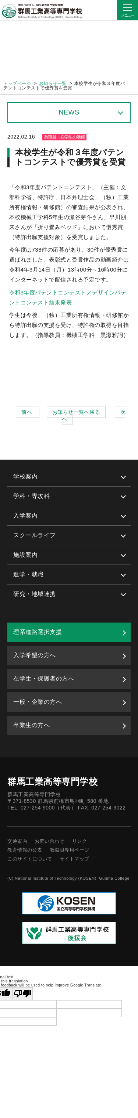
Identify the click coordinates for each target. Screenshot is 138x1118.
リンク (79, 841)
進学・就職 (28, 574)
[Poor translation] (22, 993)
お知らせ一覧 (53, 83)
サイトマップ (74, 859)
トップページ (17, 83)
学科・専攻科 (31, 496)
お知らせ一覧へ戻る (76, 412)
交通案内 (17, 841)
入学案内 (25, 515)
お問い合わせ (49, 841)
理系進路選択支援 (37, 632)
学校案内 (25, 476)
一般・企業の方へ (37, 702)
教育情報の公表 (24, 850)
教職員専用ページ (69, 850)
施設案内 (25, 555)
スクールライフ (34, 535)
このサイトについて (29, 859)
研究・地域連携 (34, 594)
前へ (27, 412)
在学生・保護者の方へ (43, 678)
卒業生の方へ (31, 725)
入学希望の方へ (34, 655)
